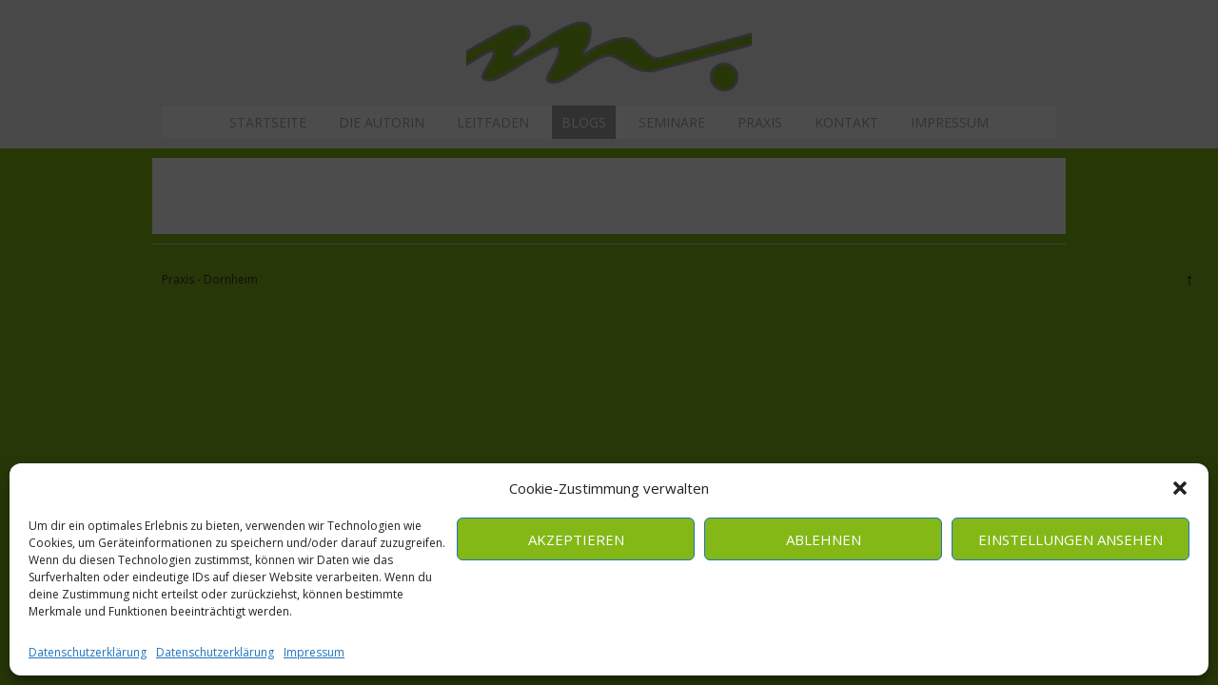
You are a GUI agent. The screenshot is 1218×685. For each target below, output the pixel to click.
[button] (1179, 488)
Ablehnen (823, 539)
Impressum (314, 652)
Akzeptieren (576, 539)
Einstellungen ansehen (1070, 539)
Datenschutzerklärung (88, 652)
